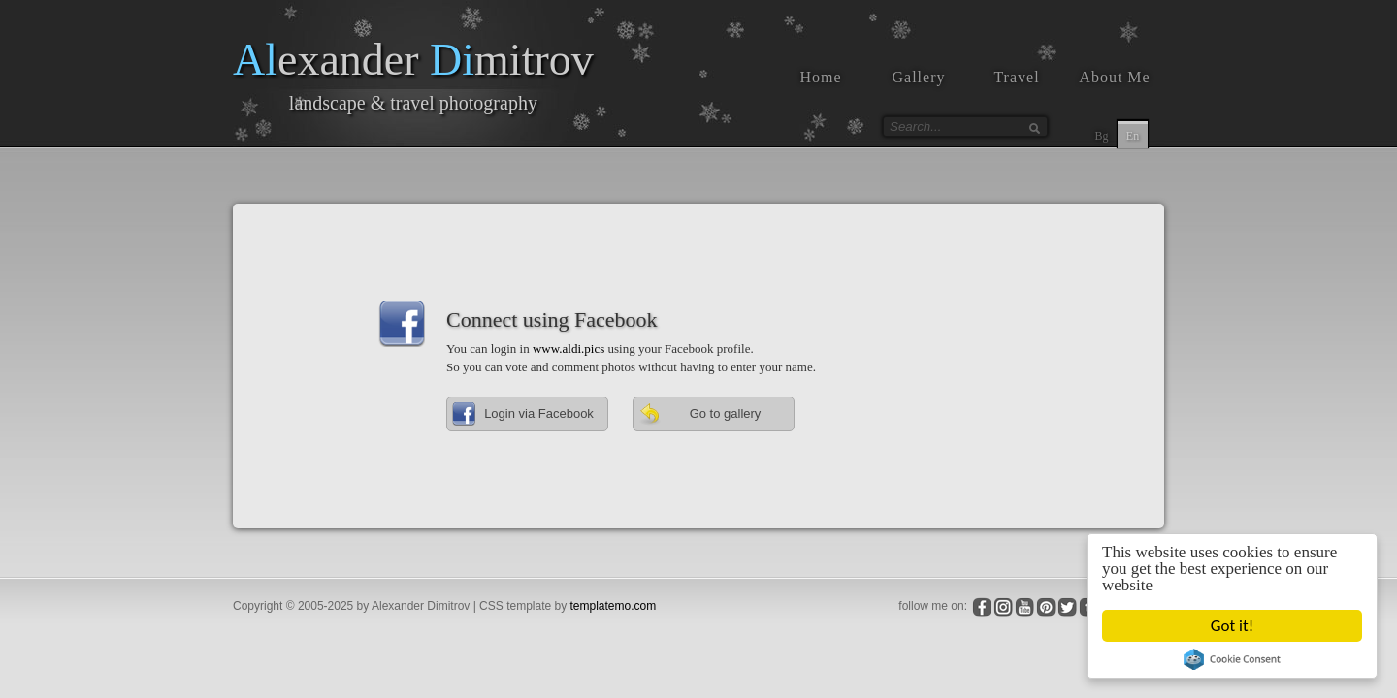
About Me (1114, 77)
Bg (1101, 136)
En (1132, 136)
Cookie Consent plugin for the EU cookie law (1232, 659)
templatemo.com (613, 606)
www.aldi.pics (568, 348)
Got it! (1232, 626)
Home (820, 77)
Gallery (919, 77)
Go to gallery (699, 414)
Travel (1016, 77)
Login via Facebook (523, 414)
